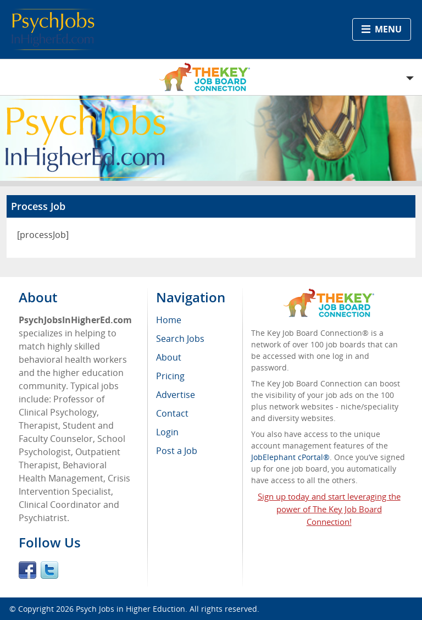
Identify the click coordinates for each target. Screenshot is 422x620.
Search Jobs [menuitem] (180, 339)
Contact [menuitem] (172, 413)
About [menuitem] (168, 357)
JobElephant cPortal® (290, 457)
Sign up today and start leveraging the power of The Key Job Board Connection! (329, 509)
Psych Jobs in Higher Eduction (130, 609)
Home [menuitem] (168, 320)
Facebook (27, 570)
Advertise (175, 395)
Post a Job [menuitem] (176, 451)
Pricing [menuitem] (170, 376)
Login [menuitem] (167, 432)
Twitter (49, 570)
